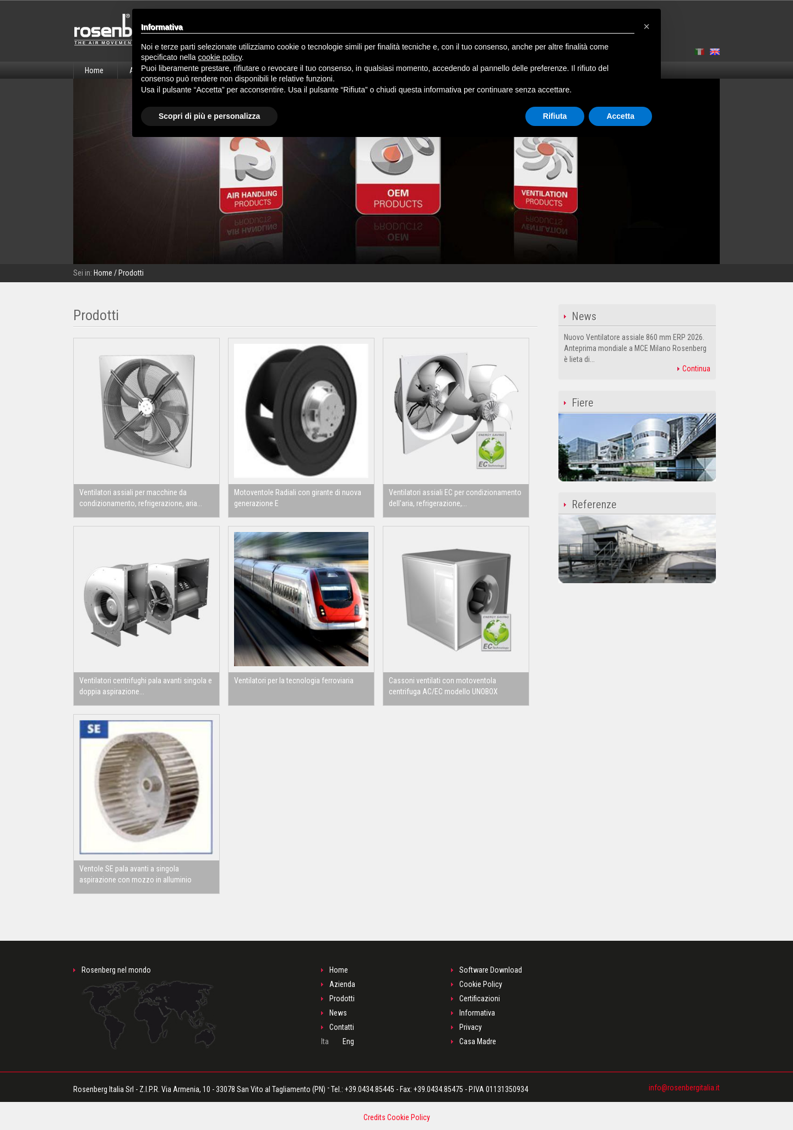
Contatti (341, 1027)
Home (94, 70)
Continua (693, 368)
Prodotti (342, 998)
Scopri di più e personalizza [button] (209, 116)
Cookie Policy (480, 984)
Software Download (490, 970)
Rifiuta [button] (555, 116)
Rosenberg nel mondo (149, 1008)
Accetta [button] (620, 116)
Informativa (477, 1012)
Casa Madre (477, 1041)
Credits (374, 1117)
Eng (348, 1041)
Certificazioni (479, 998)
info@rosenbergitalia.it (684, 1087)
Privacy (470, 1027)
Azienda (342, 984)
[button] (646, 26)
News (338, 1012)
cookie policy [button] (220, 57)
